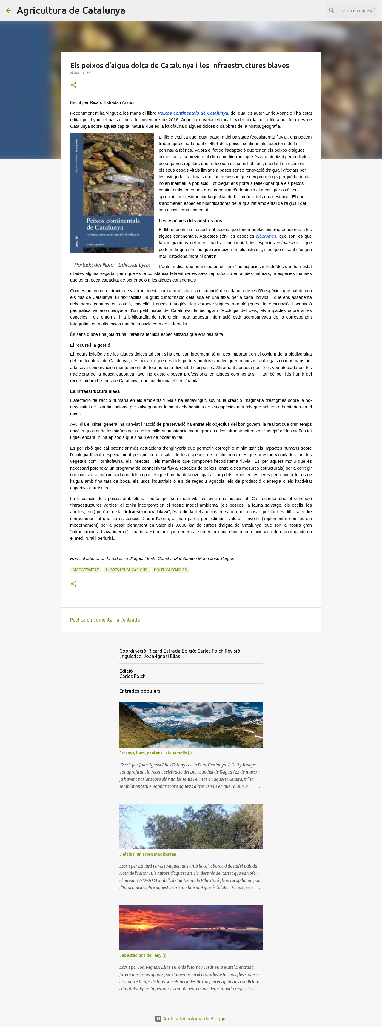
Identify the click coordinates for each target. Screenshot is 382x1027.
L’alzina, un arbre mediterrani (148, 854)
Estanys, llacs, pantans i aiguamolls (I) (155, 753)
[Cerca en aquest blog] (346, 10)
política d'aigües (170, 570)
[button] (73, 85)
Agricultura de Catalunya (71, 10)
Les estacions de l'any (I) (143, 955)
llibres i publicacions (126, 570)
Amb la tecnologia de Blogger (191, 1018)
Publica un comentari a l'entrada (105, 619)
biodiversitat (86, 570)
